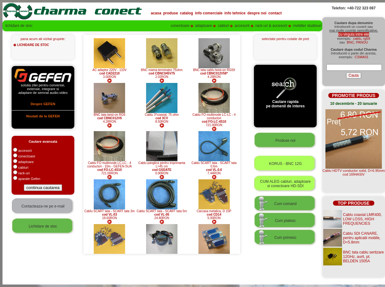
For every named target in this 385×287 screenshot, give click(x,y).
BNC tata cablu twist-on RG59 (214, 70)
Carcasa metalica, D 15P (214, 211)
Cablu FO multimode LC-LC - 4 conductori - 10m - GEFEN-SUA (109, 164)
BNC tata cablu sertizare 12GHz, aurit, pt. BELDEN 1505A (363, 256)
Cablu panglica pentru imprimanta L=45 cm (161, 164)
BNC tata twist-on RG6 (109, 114)
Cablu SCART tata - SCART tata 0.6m (214, 164)
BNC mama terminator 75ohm (162, 70)
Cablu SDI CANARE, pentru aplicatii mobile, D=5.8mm (361, 237)
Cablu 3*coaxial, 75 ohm (162, 114)
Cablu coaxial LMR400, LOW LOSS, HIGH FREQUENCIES (362, 219)
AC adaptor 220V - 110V (109, 70)
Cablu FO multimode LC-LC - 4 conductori (214, 116)
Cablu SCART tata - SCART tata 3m (109, 211)
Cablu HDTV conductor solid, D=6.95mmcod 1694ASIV (354, 172)
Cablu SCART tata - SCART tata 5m (162, 211)
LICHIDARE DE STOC (33, 45)
